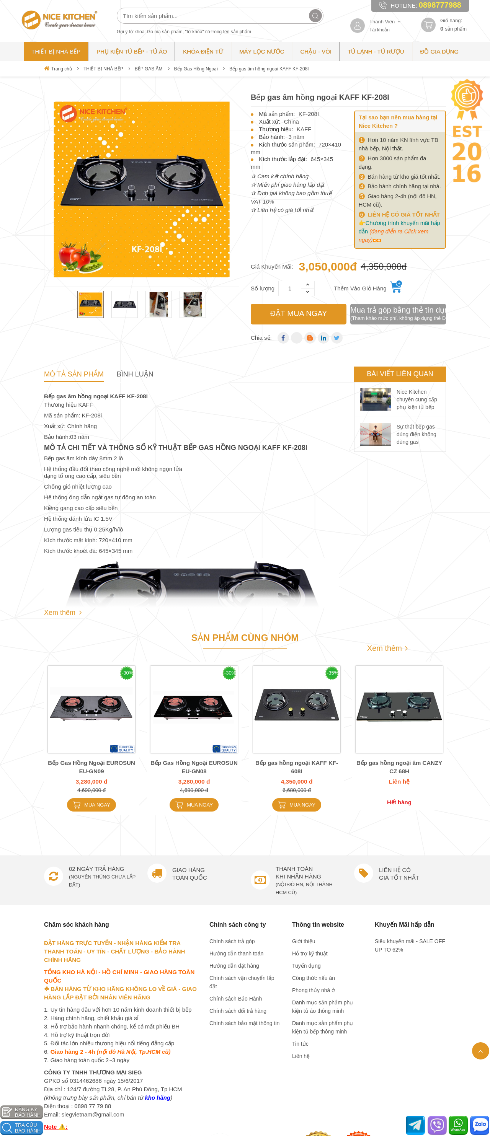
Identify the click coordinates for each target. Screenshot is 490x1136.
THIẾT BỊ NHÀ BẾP (103, 69)
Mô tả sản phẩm (74, 374)
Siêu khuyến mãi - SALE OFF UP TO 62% (410, 945)
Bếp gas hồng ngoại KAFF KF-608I (296, 767)
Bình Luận (135, 374)
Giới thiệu (303, 941)
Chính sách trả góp (232, 941)
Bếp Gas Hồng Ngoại (196, 69)
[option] (141, 189)
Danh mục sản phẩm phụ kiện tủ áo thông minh (322, 1006)
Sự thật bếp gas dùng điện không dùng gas (416, 434)
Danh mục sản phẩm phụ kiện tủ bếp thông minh (322, 1027)
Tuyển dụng (306, 966)
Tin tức (300, 1044)
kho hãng (157, 1097)
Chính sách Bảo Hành (235, 999)
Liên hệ (301, 1056)
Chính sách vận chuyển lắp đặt (241, 982)
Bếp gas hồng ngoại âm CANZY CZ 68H (399, 767)
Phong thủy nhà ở (313, 990)
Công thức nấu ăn (313, 978)
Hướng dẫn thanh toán (236, 953)
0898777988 (440, 5)
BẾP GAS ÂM (149, 69)
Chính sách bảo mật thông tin (244, 1023)
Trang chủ (58, 68)
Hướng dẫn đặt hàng (234, 966)
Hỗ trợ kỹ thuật (310, 953)
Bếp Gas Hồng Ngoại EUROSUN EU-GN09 (91, 767)
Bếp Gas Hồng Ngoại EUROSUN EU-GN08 (194, 767)
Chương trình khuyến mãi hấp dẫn (399, 231)
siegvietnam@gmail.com (93, 1114)
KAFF (304, 129)
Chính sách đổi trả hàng (237, 1011)
